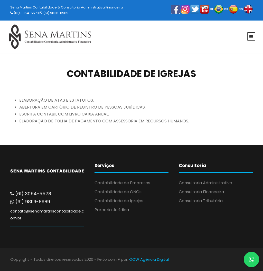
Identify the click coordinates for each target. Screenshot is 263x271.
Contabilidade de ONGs (118, 192)
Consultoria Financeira (201, 192)
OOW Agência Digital (149, 259)
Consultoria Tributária (201, 201)
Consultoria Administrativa (205, 183)
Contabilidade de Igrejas (119, 201)
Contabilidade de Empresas (122, 183)
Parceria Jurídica (112, 210)
